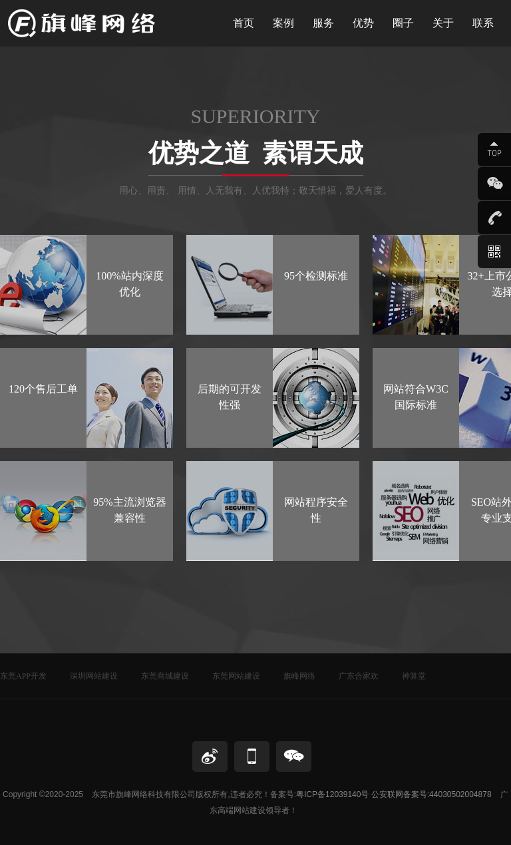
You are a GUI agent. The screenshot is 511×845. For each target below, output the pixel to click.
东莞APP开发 (23, 676)
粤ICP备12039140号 (332, 794)
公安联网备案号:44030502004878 (431, 794)
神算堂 (414, 676)
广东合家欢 (359, 676)
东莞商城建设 (165, 676)
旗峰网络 (299, 676)
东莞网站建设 (236, 676)
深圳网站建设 (94, 676)
